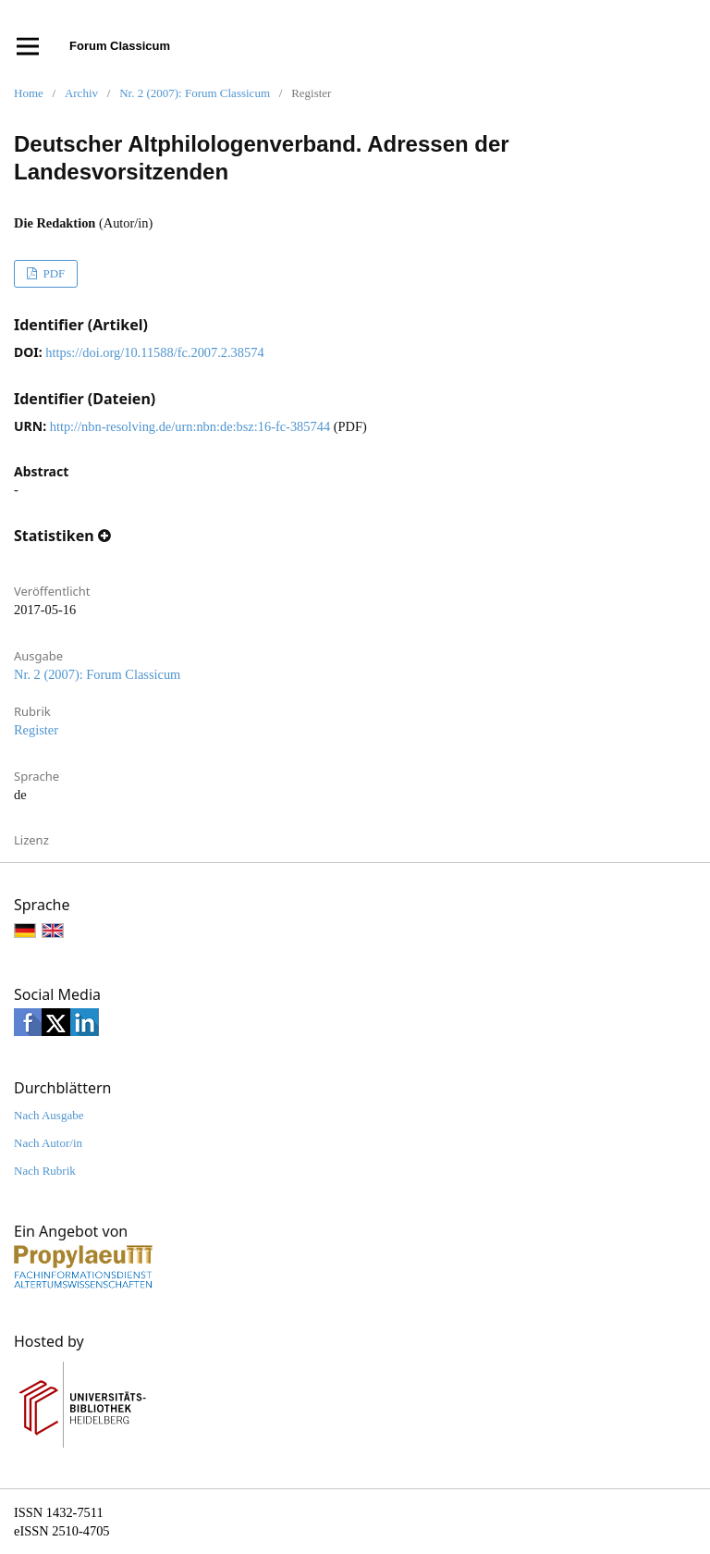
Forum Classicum (119, 46)
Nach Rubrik (45, 1171)
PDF (52, 273)
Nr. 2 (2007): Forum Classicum (194, 93)
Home (28, 93)
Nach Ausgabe (48, 1115)
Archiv (81, 93)
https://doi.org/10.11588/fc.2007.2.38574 (154, 352)
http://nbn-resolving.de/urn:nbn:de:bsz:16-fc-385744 (190, 426)
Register (36, 729)
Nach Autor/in (48, 1143)
